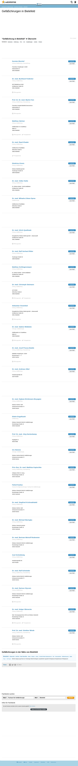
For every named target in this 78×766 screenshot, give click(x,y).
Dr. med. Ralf (21, 571)
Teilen (5, 664)
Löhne (36, 656)
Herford (17, 656)
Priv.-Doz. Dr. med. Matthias (26, 467)
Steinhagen (8, 658)
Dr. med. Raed (20, 142)
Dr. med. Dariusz (21, 588)
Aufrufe (35, 41)
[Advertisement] (39, 51)
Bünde (33, 656)
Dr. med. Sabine (22, 327)
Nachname (10, 41)
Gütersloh (12, 656)
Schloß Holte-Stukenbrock (45, 656)
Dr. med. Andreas (20, 369)
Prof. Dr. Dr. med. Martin (23, 100)
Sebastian (20, 306)
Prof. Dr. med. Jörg (24, 434)
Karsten (18, 61)
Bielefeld (25, 6)
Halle (71, 656)
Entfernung (16, 41)
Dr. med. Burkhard (22, 79)
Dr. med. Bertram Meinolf (26, 537)
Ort (24, 41)
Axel (18, 555)
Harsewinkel (58, 656)
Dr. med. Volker (20, 181)
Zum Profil (72, 63)
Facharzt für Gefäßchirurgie (7, 6)
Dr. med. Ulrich (21, 230)
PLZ (21, 41)
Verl (53, 656)
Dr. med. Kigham (26, 399)
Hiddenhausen (65, 656)
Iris (16, 450)
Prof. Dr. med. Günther (23, 630)
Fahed (17, 485)
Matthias (18, 121)
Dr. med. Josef (23, 348)
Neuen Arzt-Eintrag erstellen (39, 709)
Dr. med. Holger (22, 609)
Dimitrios (18, 163)
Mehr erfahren (32, 706)
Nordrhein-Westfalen (18, 6)
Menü (39, 4)
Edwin (19, 416)
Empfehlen (72, 61)
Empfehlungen (29, 41)
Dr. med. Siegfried (24, 502)
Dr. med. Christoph (23, 284)
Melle (29, 656)
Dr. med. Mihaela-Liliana (23, 198)
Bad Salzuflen (23, 656)
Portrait (40, 41)
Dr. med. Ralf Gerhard (22, 251)
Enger (4, 658)
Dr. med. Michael (22, 520)
